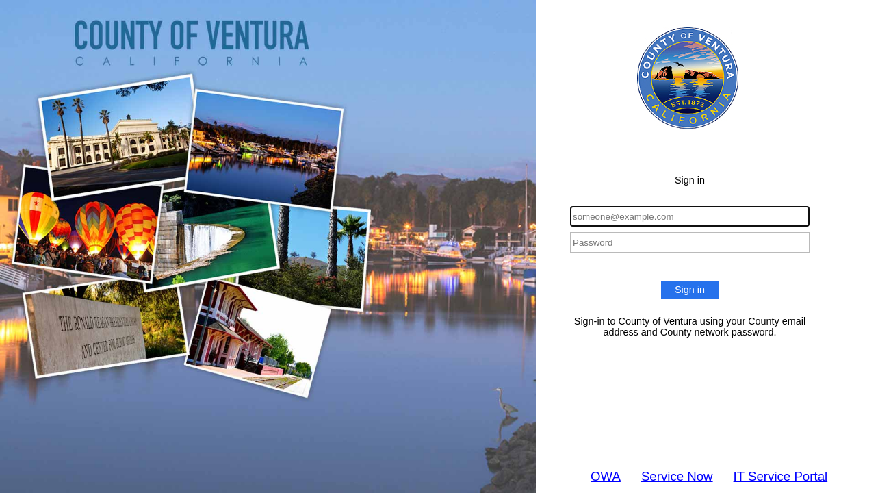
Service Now (677, 476)
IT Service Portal (781, 476)
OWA (606, 476)
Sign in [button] (690, 289)
